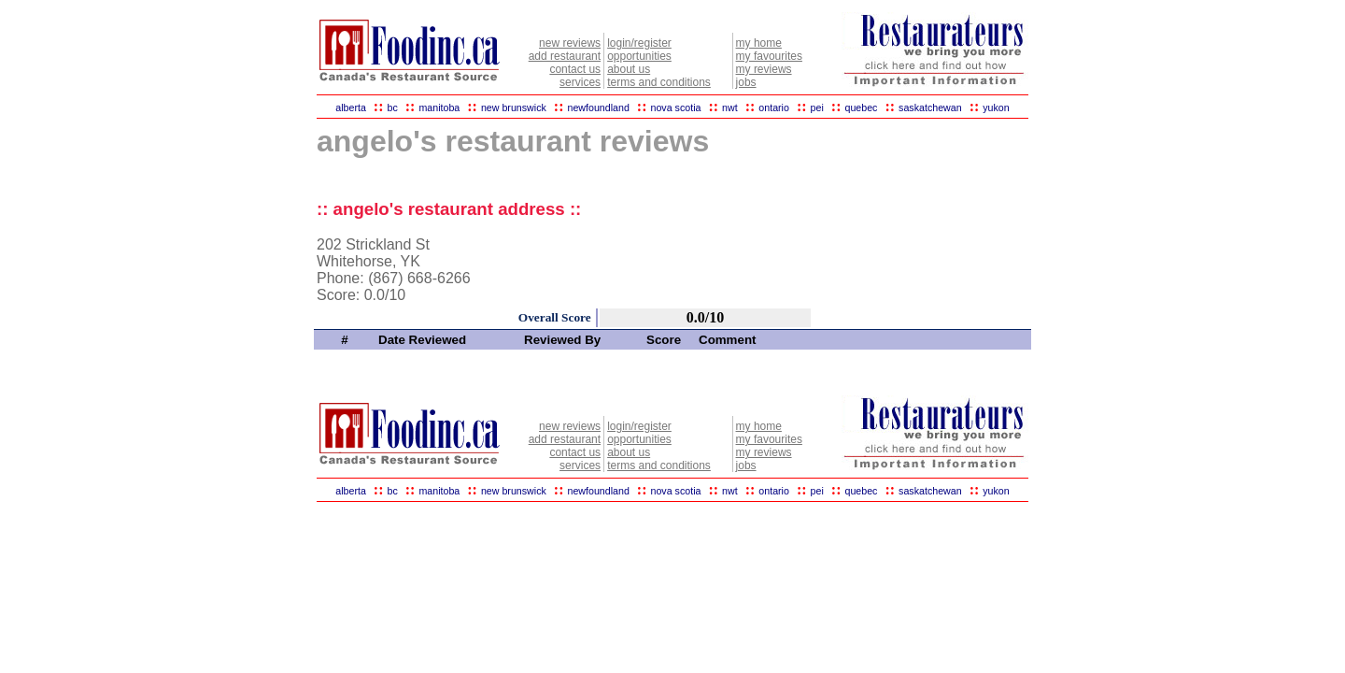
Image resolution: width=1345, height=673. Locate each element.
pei (817, 107)
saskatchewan (930, 107)
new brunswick (513, 107)
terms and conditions (659, 82)
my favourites (769, 56)
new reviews (570, 43)
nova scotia (676, 107)
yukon (996, 107)
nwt (730, 107)
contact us (575, 69)
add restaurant (565, 56)
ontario (773, 107)
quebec (860, 107)
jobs (746, 82)
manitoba (439, 107)
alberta (350, 107)
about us (628, 69)
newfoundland (598, 107)
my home (759, 43)
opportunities (639, 56)
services (580, 82)
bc (393, 107)
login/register (639, 43)
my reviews (764, 69)
